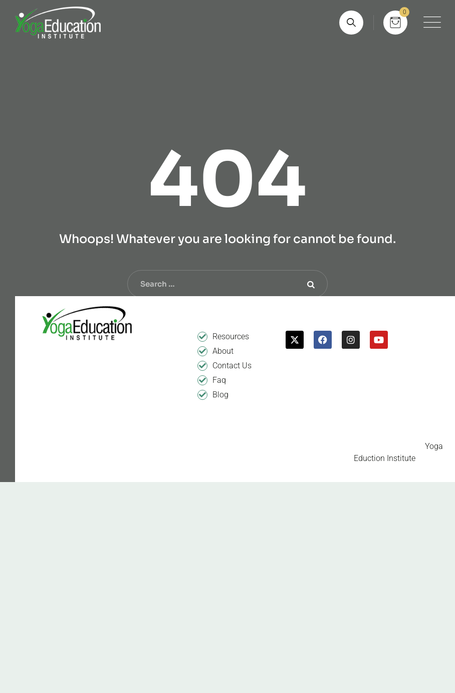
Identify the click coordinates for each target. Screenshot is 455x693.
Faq (219, 380)
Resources (230, 336)
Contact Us (232, 365)
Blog (220, 394)
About (223, 351)
